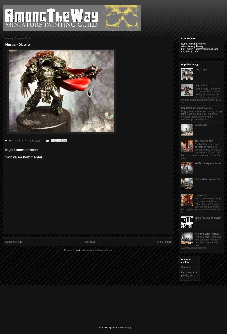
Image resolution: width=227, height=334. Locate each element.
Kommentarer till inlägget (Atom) (96, 250)
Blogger (129, 327)
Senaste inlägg (13, 241)
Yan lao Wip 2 (202, 125)
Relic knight (201, 69)
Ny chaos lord (202, 195)
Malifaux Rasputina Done (208, 163)
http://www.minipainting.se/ (189, 274)
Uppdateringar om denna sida (196, 108)
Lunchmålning (202, 85)
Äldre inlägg (164, 241)
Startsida (90, 241)
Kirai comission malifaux (207, 233)
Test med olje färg (204, 141)
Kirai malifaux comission (207, 179)
